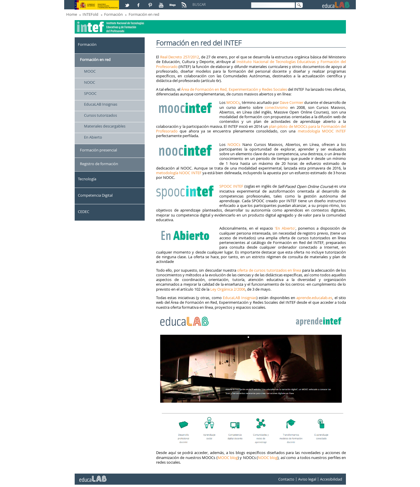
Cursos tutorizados (100, 115)
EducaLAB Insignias (100, 104)
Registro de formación (99, 163)
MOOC (90, 71)
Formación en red (144, 14)
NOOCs (234, 144)
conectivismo (276, 107)
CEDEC (83, 211)
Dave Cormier (291, 102)
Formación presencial (98, 150)
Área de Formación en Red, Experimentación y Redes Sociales (234, 89)
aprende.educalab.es (314, 297)
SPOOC (90, 93)
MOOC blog (228, 457)
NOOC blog (267, 457)
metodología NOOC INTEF (179, 172)
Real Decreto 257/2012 (179, 57)
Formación (113, 14)
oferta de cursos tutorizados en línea (269, 270)
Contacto (286, 479)
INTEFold (90, 14)
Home (71, 14)
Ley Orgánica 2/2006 (227, 289)
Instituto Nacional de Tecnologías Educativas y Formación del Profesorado (251, 64)
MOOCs (233, 102)
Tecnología (87, 178)
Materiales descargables (104, 126)
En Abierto (93, 137)
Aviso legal (307, 479)
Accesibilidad (331, 479)
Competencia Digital (95, 195)
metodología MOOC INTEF (322, 131)
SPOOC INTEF (231, 186)
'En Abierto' (284, 228)
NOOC (89, 82)
